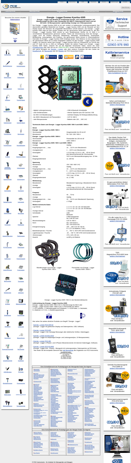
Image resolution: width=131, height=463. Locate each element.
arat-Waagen (71, 432)
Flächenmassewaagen (55, 436)
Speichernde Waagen (89, 433)
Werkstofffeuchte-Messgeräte (89, 418)
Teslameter (87, 389)
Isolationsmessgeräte (55, 382)
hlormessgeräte (37, 381)
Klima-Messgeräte (55, 391)
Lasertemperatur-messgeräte (54, 401)
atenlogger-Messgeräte (37, 385)
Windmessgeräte (88, 421)
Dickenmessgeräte (38, 388)
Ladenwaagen (71, 441)
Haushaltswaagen (55, 443)
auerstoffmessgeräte (73, 405)
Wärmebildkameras (89, 414)
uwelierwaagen (54, 453)
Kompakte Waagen (72, 435)
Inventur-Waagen (54, 450)
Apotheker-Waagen (38, 433)
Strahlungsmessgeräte (89, 371)
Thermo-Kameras (89, 386)
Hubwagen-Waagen (55, 445)
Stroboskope (87, 374)
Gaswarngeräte (37, 422)
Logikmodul (21, 326)
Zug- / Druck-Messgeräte (90, 425)
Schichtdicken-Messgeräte (71, 411)
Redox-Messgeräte (72, 398)
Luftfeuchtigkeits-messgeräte (55, 410)
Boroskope (36, 378)
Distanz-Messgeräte (38, 393)
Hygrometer (53, 375)
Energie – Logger (57, 49)
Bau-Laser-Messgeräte (39, 376)
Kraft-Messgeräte (55, 389)
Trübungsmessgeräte (89, 392)
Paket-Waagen (71, 448)
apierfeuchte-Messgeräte (71, 384)
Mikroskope (53, 424)
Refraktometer (71, 399)
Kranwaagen (70, 437)
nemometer (36, 369)
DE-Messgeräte (88, 400)
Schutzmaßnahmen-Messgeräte (72, 413)
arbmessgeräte (37, 409)
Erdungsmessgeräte (38, 406)
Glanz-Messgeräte (38, 425)
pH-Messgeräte (71, 388)
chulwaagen (88, 432)
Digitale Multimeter (38, 392)
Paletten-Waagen (71, 450)
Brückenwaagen (37, 439)
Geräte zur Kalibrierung (39, 424)
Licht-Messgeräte (55, 408)
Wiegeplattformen (89, 448)
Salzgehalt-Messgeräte (73, 407)
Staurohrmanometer (89, 369)
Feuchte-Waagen (54, 435)
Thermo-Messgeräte (89, 391)
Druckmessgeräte (37, 398)
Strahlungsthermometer (90, 370)
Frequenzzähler (37, 417)
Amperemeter (37, 370)
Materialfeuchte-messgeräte (54, 419)
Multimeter (70, 369)
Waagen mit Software (89, 446)
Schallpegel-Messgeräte (73, 409)
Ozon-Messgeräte (72, 379)
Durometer (36, 400)
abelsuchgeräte (54, 385)
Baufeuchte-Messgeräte (39, 374)
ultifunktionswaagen (73, 444)
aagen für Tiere (89, 445)
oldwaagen (53, 439)
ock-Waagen (37, 436)
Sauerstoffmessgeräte (73, 406)
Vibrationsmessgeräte (89, 403)
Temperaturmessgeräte (90, 381)
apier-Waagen (71, 447)
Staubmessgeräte (71, 421)
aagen (86, 407)
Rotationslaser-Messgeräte (71, 401)
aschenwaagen (88, 438)
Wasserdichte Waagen (89, 447)
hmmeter (70, 376)
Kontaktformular (38, 47)
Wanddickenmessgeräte (90, 408)
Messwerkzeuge (54, 422)
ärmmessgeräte (54, 394)
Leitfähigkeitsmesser (55, 404)
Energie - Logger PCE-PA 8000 (43, 346)
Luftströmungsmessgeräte (56, 411)
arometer (36, 373)
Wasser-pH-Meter (89, 411)
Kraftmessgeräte (71, 436)
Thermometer (88, 388)
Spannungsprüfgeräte (72, 417)
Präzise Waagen (71, 452)
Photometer (70, 390)
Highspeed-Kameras (55, 371)
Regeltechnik (37, 51)
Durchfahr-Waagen (38, 447)
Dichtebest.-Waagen (38, 443)
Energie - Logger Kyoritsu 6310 (43, 336)
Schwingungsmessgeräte (73, 415)
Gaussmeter (36, 423)
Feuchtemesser (37, 412)
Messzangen (53, 423)
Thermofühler (88, 383)
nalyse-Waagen (37, 432)
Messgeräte (48, 51)
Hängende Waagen (55, 444)
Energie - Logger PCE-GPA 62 (43, 325)
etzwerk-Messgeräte (73, 373)
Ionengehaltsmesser (55, 381)
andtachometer (54, 369)
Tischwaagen (88, 439)
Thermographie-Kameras (90, 387)
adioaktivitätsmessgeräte (74, 396)
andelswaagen (54, 442)
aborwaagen (71, 440)
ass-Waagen (37, 453)
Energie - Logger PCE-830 (42, 330)
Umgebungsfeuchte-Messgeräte (89, 397)
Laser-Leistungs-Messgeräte (54, 399)
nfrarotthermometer (55, 378)
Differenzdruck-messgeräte (37, 390)
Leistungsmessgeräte (55, 406)
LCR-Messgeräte (54, 403)
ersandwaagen (88, 442)
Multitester (70, 370)
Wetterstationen (88, 419)
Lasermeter (53, 397)
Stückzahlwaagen (89, 435)
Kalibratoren (53, 386)
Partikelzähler (71, 385)
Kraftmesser (53, 390)
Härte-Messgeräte (55, 370)
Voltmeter (87, 404)
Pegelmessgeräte (71, 387)
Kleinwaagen (71, 433)
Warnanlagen (88, 412)
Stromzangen (88, 375)
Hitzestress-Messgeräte (56, 373)
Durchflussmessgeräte (39, 399)
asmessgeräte (37, 420)
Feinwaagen (53, 433)
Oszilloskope (70, 377)
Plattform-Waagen (72, 451)
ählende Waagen (89, 451)
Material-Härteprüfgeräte (56, 421)
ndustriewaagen (54, 448)
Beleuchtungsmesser (38, 377)
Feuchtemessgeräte (38, 410)
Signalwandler (71, 416)
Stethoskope (70, 420)
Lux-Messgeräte (54, 413)
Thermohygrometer (89, 384)
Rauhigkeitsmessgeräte (73, 397)
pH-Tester (70, 389)
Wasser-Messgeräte (89, 409)
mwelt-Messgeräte (89, 395)
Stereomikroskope (72, 419)
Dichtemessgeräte (38, 387)
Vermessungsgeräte (89, 402)
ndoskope (36, 403)
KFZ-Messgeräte (54, 387)
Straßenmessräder (89, 373)
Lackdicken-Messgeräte (56, 395)
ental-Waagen (37, 442)
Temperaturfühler (89, 382)
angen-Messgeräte (89, 424)
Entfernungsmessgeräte (39, 404)
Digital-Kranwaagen (38, 444)
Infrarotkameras (54, 379)
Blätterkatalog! (15, 19)
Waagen (61, 51)
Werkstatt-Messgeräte (89, 416)
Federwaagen (54, 432)
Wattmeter (87, 413)
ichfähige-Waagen (38, 450)
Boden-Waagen (37, 438)
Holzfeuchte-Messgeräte (56, 374)
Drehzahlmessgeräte (38, 397)
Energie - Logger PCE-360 (42, 341)
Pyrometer (70, 393)
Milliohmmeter (54, 426)
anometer (53, 416)
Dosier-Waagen (37, 445)
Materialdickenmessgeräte (56, 417)
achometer (87, 378)
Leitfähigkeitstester (55, 405)
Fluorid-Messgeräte (38, 416)
